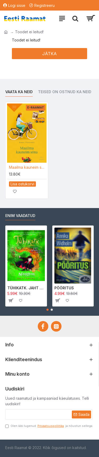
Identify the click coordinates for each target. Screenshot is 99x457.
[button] (47, 310)
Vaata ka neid (19, 91)
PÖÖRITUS (64, 288)
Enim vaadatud (20, 215)
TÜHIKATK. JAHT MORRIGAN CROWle (26, 288)
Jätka (49, 53)
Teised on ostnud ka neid (64, 91)
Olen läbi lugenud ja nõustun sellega (48, 426)
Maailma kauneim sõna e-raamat (28, 167)
